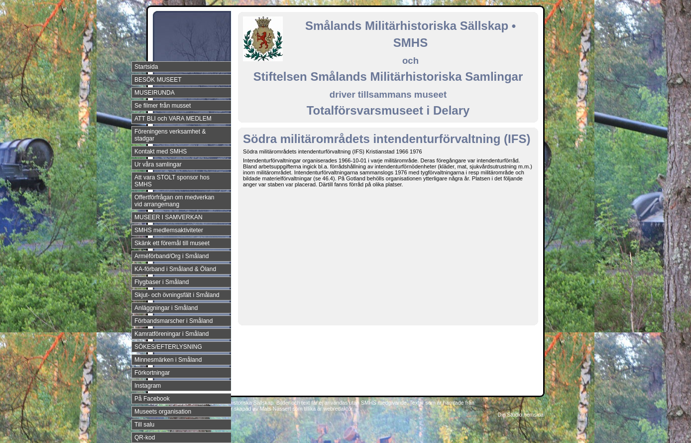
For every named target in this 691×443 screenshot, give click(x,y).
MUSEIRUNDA (154, 92)
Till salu (144, 424)
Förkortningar (152, 372)
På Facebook (152, 398)
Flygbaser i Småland (161, 282)
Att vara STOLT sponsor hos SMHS (172, 181)
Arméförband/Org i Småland (171, 256)
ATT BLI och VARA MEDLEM (173, 118)
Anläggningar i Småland (166, 307)
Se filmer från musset (162, 105)
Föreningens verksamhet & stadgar (170, 135)
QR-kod (144, 437)
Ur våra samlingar (158, 164)
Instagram (147, 385)
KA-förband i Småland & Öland (175, 269)
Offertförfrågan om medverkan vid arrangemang (174, 201)
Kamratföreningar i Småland (171, 333)
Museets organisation (162, 411)
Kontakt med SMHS (160, 151)
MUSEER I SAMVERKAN (168, 217)
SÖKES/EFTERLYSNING (168, 346)
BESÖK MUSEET (158, 79)
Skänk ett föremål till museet (172, 243)
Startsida (146, 66)
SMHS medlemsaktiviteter (168, 230)
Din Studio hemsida (521, 415)
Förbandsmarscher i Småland (173, 320)
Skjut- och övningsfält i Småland (177, 295)
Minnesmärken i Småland (168, 359)
